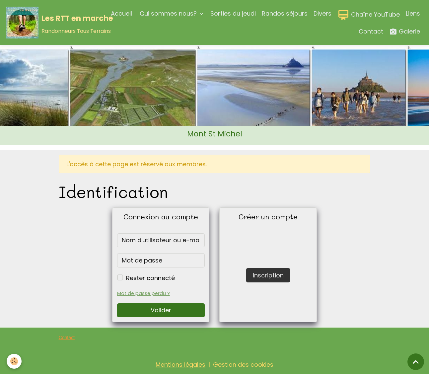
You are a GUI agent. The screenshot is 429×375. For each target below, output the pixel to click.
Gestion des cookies (243, 364)
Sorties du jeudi (233, 13)
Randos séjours (285, 13)
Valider (161, 310)
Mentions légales (180, 364)
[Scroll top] (415, 361)
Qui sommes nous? (168, 13)
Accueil (121, 13)
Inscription (268, 275)
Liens (413, 13)
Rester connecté (150, 278)
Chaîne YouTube (368, 15)
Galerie (404, 31)
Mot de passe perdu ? (143, 293)
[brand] (51, 22)
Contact (371, 31)
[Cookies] (14, 361)
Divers (322, 13)
